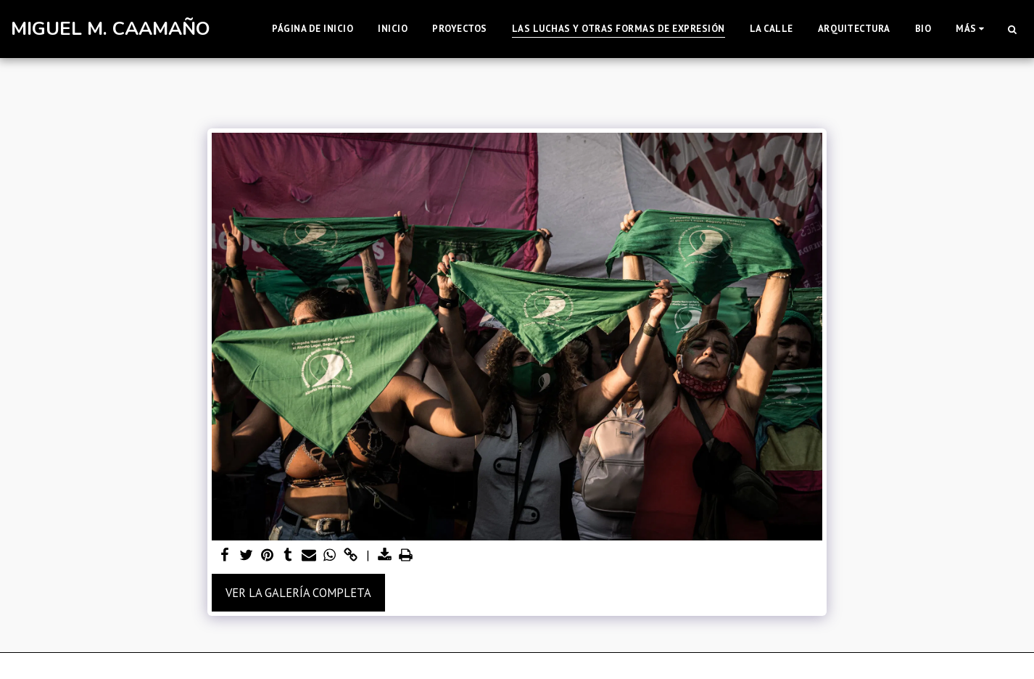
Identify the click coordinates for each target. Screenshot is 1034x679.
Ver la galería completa (298, 593)
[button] (1011, 29)
